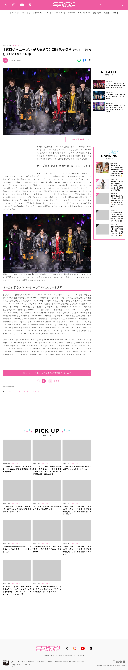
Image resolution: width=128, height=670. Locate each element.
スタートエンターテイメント (29, 391)
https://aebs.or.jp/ (15, 666)
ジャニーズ (12, 391)
